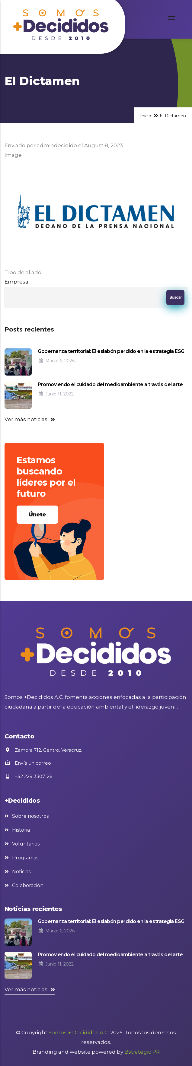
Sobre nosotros (30, 816)
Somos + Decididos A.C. (79, 1033)
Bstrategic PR (142, 1052)
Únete (37, 514)
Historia (21, 830)
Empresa (16, 282)
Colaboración (27, 885)
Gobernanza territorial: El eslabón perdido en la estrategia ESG (111, 351)
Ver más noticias (26, 419)
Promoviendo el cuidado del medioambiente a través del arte (110, 384)
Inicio (145, 116)
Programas (25, 858)
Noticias (21, 871)
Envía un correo (28, 763)
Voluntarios (26, 844)
